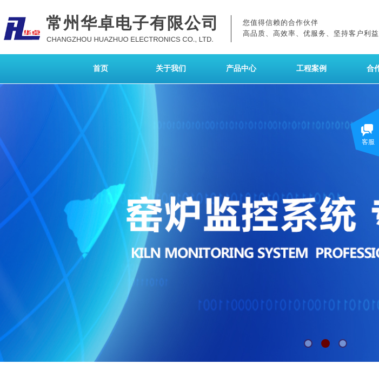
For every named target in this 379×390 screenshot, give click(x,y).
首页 (100, 68)
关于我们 (171, 68)
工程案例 (311, 68)
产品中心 (241, 68)
